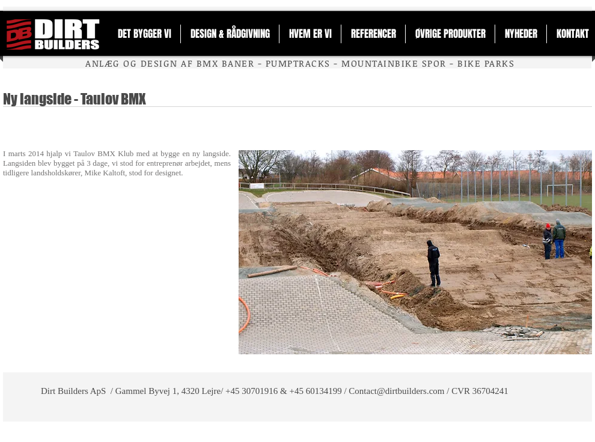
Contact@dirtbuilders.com (396, 391)
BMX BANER (225, 63)
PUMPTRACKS (298, 63)
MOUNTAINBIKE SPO (390, 63)
